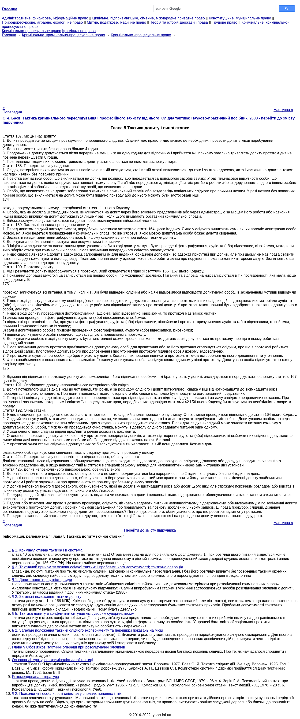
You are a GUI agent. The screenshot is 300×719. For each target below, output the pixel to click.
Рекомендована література (35, 677)
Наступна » (283, 110)
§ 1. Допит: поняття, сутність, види (42, 580)
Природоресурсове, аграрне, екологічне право (42, 22)
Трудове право (224, 22)
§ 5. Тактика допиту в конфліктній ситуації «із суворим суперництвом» (73, 613)
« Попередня (12, 110)
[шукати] (214, 9)
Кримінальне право (79, 31)
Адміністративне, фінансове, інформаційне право (45, 18)
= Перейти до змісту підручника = (150, 530)
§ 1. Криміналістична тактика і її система (47, 550)
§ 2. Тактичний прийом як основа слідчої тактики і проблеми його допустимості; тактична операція (97, 567)
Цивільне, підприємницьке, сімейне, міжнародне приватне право (148, 18)
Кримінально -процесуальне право (141, 35)
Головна (9, 35)
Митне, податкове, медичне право (116, 22)
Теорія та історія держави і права (179, 22)
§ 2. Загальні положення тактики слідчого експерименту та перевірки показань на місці (87, 630)
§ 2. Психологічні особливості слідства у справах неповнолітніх (67, 694)
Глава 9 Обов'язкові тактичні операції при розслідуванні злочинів (68, 647)
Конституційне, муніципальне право (240, 18)
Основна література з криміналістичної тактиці (52, 660)
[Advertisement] (150, 70)
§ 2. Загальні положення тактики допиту (46, 597)
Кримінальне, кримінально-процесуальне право (63, 35)
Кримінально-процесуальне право (31, 31)
